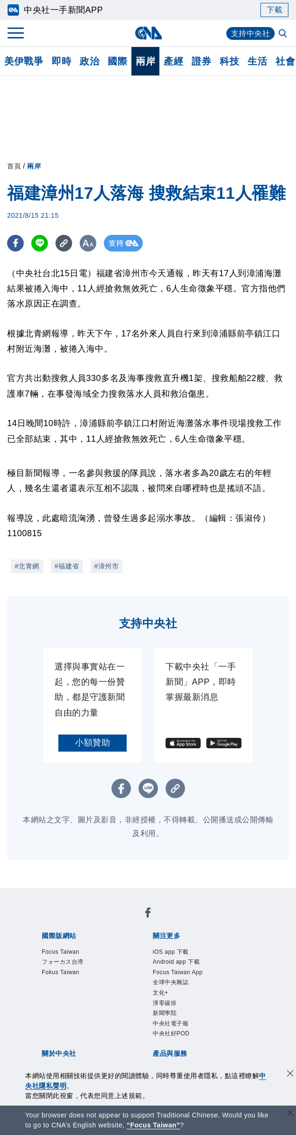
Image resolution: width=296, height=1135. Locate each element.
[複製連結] (64, 243)
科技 (229, 61)
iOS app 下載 (171, 952)
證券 (201, 61)
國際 (117, 61)
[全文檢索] (283, 34)
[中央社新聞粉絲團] (148, 914)
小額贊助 (92, 742)
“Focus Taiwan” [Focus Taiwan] (153, 1125)
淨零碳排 (164, 1003)
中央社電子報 (170, 1023)
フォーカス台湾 (62, 961)
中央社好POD (171, 1033)
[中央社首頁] (148, 33)
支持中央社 (250, 33)
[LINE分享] (39, 243)
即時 (61, 61)
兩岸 (145, 61)
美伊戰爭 (23, 61)
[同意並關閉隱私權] (290, 1074)
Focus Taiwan (60, 952)
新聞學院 (164, 1013)
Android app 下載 (176, 961)
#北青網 (27, 566)
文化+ (160, 992)
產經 (173, 61)
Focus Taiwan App (178, 972)
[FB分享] (15, 243)
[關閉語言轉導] (290, 1114)
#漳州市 (106, 566)
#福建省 (67, 566)
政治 (89, 61)
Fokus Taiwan (60, 972)
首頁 (14, 166)
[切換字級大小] (88, 243)
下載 (274, 10)
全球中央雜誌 (170, 982)
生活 (257, 61)
